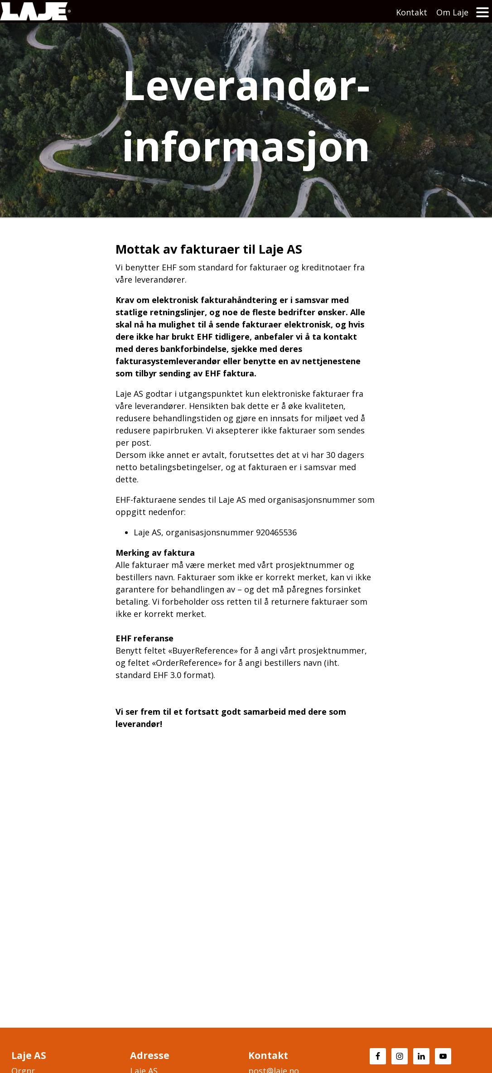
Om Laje (452, 12)
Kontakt (411, 12)
